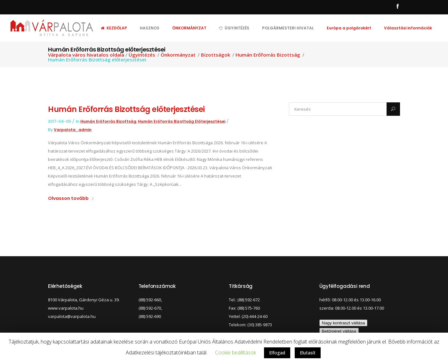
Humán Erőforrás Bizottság (268, 54)
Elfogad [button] (277, 353)
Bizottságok (215, 54)
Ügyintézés (142, 54)
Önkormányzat (178, 54)
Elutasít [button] (308, 353)
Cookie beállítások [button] (235, 352)
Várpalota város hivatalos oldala (86, 54)
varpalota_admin (73, 129)
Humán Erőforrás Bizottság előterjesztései (126, 109)
